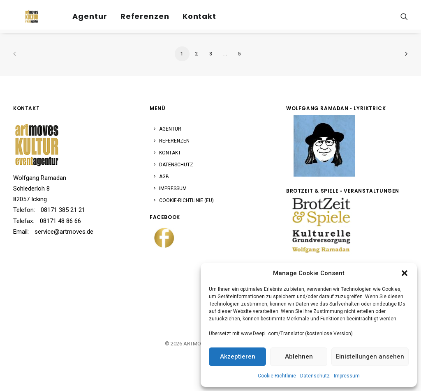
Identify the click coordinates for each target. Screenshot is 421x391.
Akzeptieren (237, 356)
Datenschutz (315, 376)
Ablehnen (299, 356)
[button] (404, 273)
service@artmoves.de (64, 231)
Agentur (79, 14)
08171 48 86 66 (60, 221)
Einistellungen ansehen (370, 356)
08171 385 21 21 (63, 210)
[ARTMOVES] (23, 14)
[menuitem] (79, 14)
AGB (164, 176)
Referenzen (133, 14)
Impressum (347, 376)
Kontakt (188, 14)
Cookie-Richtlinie (277, 376)
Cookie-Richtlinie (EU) (186, 200)
